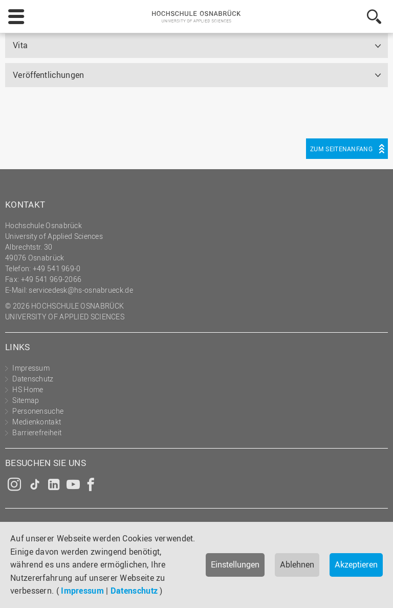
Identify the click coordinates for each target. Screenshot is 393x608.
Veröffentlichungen (48, 74)
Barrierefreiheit (36, 432)
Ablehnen (297, 564)
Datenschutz (134, 590)
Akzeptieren (356, 564)
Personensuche (37, 411)
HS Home (27, 389)
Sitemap (25, 400)
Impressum (82, 590)
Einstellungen (235, 564)
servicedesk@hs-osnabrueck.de (81, 290)
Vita (20, 45)
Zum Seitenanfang (341, 149)
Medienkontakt (36, 422)
